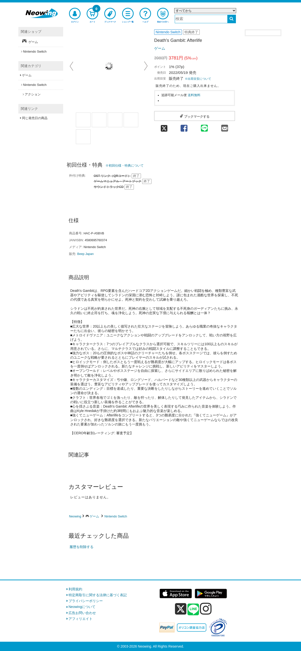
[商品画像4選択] (83, 136)
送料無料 (194, 95)
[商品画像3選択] (131, 120)
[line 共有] (204, 126)
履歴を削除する (81, 547)
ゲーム (159, 48)
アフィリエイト (81, 619)
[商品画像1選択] (83, 120)
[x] (180, 609)
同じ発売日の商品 (34, 118)
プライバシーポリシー (86, 601)
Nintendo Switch (115, 516)
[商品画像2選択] (115, 120)
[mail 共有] (225, 126)
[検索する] (231, 19)
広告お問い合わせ (82, 613)
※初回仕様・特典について (124, 165)
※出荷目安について (198, 78)
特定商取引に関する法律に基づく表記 (98, 595)
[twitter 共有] (164, 126)
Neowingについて (82, 607)
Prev (72, 66)
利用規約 (75, 589)
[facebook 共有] (184, 126)
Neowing (75, 516)
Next (146, 66)
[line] (193, 610)
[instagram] (206, 609)
